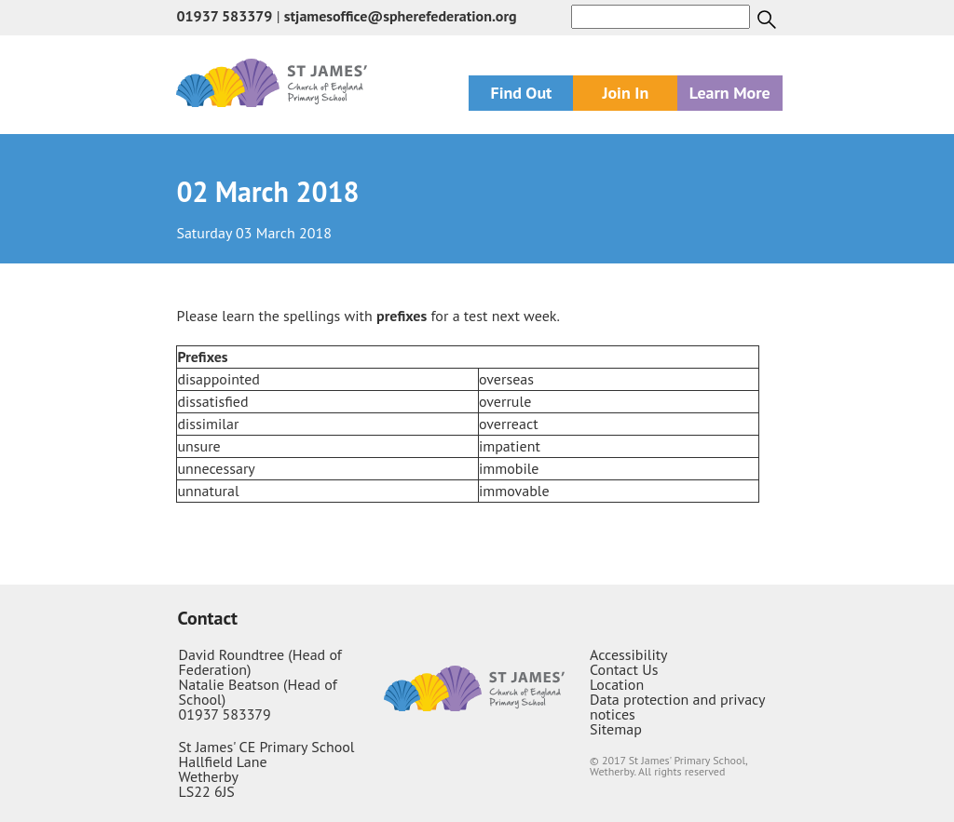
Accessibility (629, 654)
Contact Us (624, 669)
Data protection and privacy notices (677, 706)
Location (617, 684)
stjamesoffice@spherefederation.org (400, 16)
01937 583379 (224, 16)
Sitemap (616, 729)
